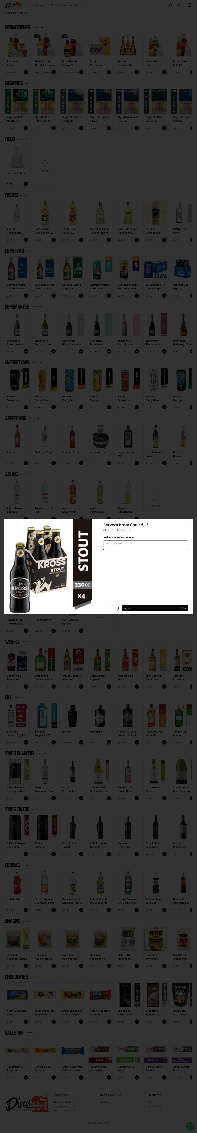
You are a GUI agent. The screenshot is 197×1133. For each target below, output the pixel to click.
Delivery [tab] (81, 552)
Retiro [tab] (116, 552)
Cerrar (98, 588)
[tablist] (98, 552)
